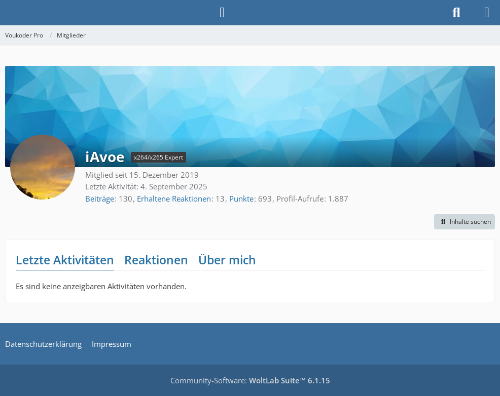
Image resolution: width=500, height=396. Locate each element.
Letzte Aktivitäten (65, 260)
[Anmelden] (222, 12)
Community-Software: (250, 380)
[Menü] (487, 13)
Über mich (227, 260)
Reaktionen (156, 260)
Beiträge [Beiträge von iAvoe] (99, 198)
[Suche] (456, 13)
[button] (464, 221)
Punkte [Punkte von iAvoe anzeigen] (241, 198)
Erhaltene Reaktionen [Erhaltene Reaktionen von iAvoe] (174, 198)
